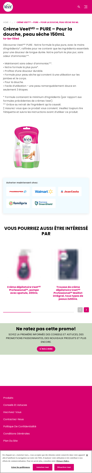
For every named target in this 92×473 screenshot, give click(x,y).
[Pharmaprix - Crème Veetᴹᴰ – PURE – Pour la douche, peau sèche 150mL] (18, 191)
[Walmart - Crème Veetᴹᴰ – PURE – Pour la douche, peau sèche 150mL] (44, 191)
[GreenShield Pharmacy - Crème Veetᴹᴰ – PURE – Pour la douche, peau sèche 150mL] (44, 203)
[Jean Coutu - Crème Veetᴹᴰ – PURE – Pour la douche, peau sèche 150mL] (70, 191)
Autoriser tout (42, 467)
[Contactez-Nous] (13, 419)
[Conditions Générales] (16, 434)
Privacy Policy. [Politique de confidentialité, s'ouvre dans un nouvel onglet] (63, 461)
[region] (46, 461)
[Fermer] (87, 455)
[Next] (86, 309)
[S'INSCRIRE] (46, 349)
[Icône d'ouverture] (79, 7)
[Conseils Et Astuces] (15, 405)
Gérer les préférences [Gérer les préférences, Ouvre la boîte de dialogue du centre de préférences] (20, 467)
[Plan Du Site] (10, 441)
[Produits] (8, 398)
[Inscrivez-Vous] (12, 412)
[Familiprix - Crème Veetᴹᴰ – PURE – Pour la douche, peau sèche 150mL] (18, 203)
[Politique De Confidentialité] (19, 427)
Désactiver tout (64, 467)
